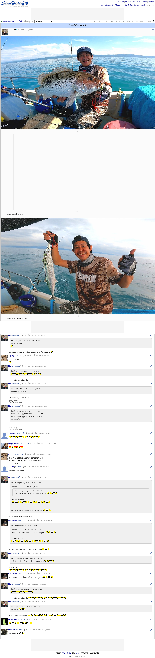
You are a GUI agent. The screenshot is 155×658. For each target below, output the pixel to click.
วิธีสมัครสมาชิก (121, 5)
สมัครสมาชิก (109, 5)
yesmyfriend (12, 520)
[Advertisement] (77, 327)
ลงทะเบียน (66, 653)
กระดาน (128, 2)
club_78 (11, 467)
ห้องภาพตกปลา (8, 22)
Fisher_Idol (12, 619)
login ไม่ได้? (141, 5)
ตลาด (145, 2)
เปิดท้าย (151, 2)
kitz (10, 30)
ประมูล (139, 2)
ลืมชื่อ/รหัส (132, 5)
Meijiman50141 (13, 444)
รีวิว (133, 2)
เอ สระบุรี (11, 630)
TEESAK (11, 433)
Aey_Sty (11, 356)
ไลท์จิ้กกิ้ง (19, 22)
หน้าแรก (121, 2)
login (101, 5)
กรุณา (59, 653)
